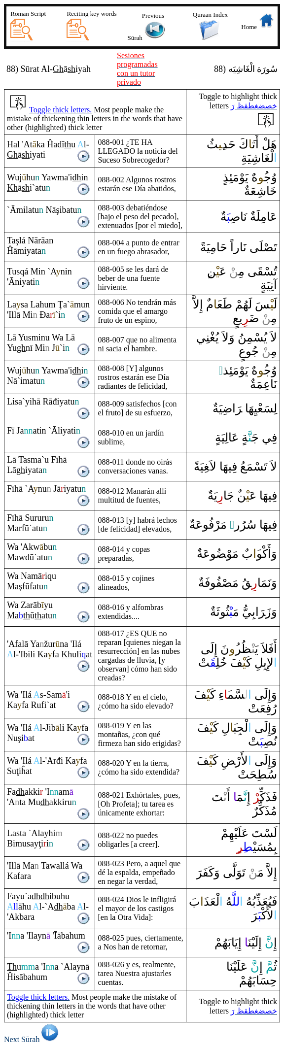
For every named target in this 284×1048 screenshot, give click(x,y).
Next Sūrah (33, 1039)
